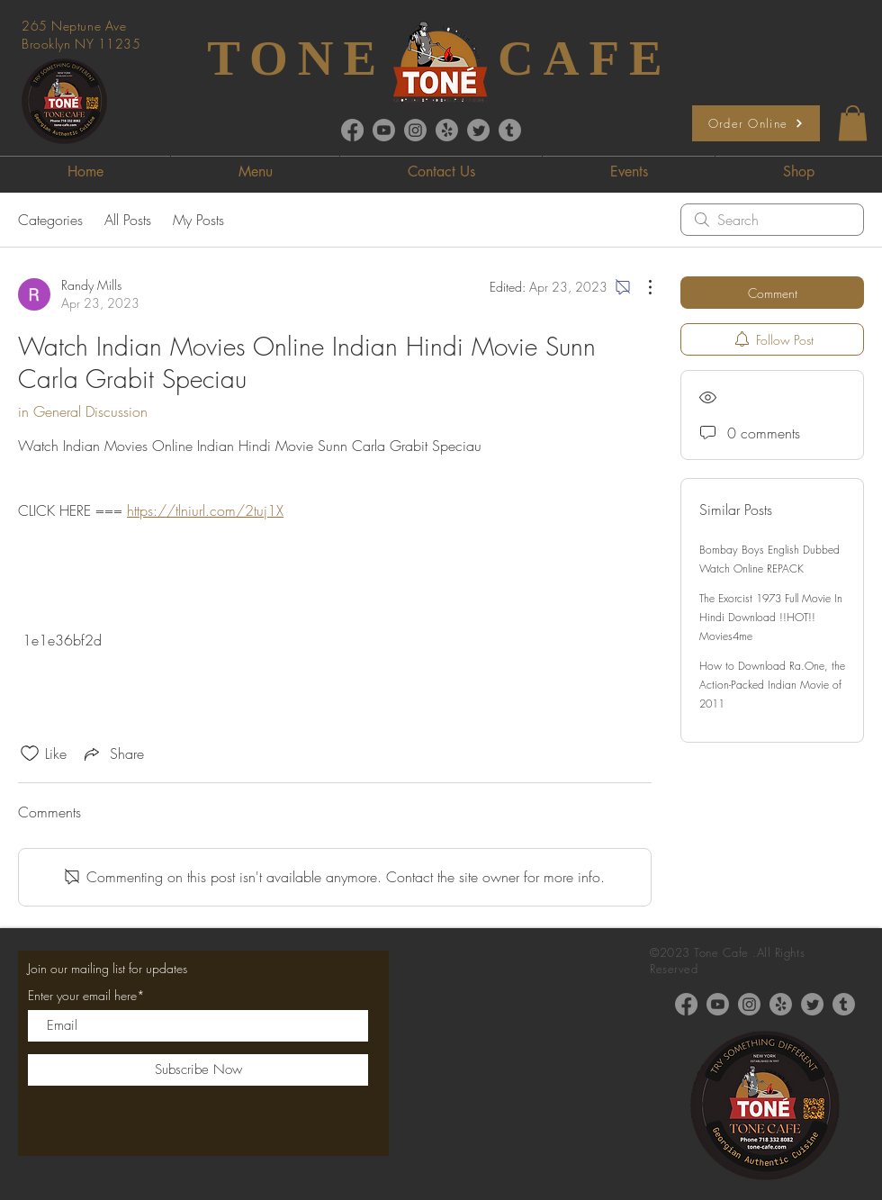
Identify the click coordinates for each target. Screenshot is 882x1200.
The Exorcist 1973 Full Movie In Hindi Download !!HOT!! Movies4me (770, 617)
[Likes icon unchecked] (29, 753)
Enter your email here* (86, 995)
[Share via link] (112, 753)
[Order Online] (756, 123)
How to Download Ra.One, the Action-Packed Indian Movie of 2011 (772, 684)
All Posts (127, 220)
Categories (50, 220)
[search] (772, 219)
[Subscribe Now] (198, 1070)
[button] (853, 122)
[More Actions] (641, 287)
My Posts (198, 220)
